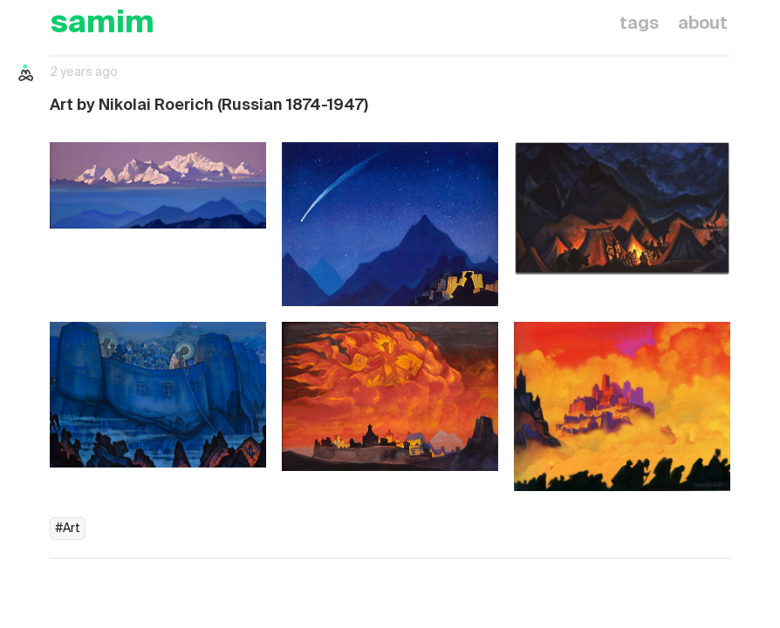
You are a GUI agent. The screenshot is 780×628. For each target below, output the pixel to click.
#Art (67, 528)
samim (102, 24)
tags (639, 24)
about (703, 24)
